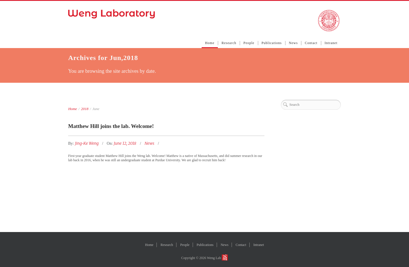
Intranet (331, 43)
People (248, 43)
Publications (272, 43)
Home (209, 43)
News (293, 43)
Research (229, 43)
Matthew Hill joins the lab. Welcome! (111, 126)
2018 (84, 109)
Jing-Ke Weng (87, 143)
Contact (311, 43)
